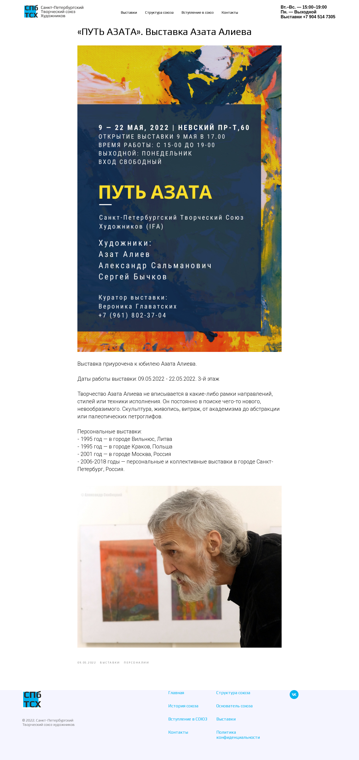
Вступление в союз (198, 12)
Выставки (129, 12)
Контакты (230, 12)
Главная (176, 692)
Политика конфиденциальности (238, 735)
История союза (183, 705)
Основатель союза (234, 705)
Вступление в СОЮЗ (187, 719)
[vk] (294, 697)
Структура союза (159, 12)
